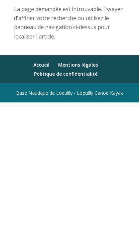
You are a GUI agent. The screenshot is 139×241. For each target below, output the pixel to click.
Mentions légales (78, 65)
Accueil (41, 65)
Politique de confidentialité (66, 74)
